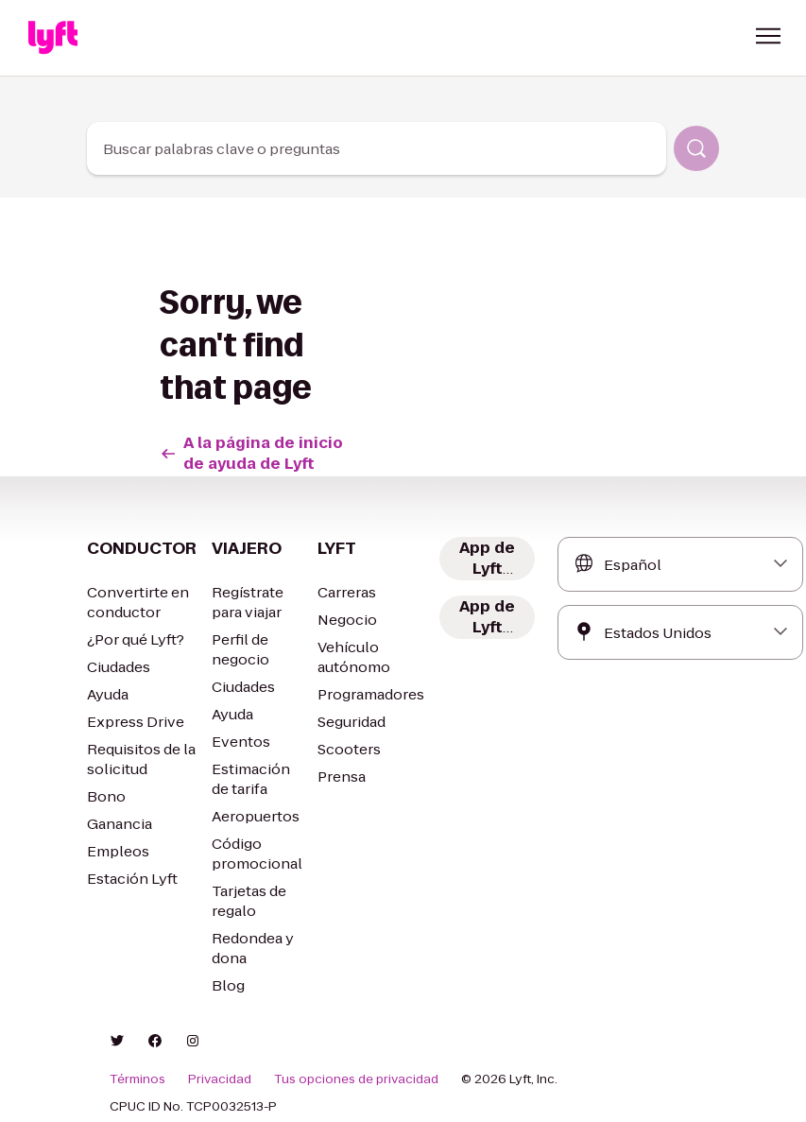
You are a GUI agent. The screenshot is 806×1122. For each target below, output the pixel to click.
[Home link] (53, 38)
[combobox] (376, 148)
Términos (135, 1079)
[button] (768, 36)
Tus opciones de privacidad (338, 1079)
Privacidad (213, 1079)
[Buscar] (696, 148)
